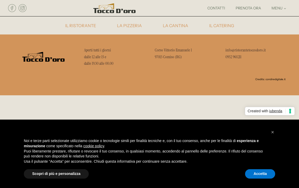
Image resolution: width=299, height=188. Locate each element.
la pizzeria (129, 25)
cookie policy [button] (93, 146)
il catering (221, 25)
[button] (272, 132)
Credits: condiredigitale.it (270, 79)
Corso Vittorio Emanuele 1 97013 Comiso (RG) (174, 53)
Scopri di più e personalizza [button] (56, 174)
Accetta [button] (260, 174)
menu (277, 8)
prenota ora (248, 8)
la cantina (175, 25)
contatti (216, 8)
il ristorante (80, 25)
